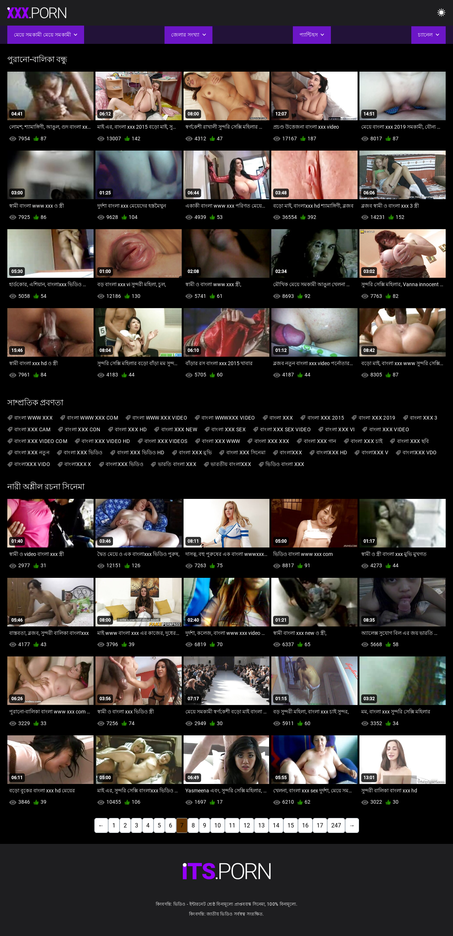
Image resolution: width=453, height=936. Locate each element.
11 (232, 825)
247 (336, 825)
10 (217, 825)
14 (276, 825)
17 (320, 825)
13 (261, 825)
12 (247, 825)
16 (305, 825)
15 (290, 825)
